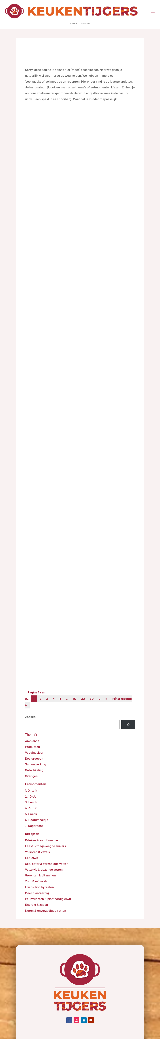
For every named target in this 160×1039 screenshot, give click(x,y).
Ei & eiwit (32, 858)
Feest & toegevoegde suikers (45, 846)
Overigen (31, 776)
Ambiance (32, 741)
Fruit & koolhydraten (39, 887)
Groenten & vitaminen (40, 876)
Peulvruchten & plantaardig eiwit (48, 899)
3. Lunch (31, 802)
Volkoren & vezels (37, 852)
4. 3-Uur (31, 808)
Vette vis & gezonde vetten (44, 870)
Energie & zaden (36, 905)
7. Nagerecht (34, 826)
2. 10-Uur (31, 797)
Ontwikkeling (34, 770)
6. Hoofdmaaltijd (36, 820)
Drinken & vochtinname (41, 840)
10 (76, 699)
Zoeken (30, 717)
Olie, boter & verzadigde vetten (47, 864)
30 (94, 699)
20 (85, 699)
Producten (32, 747)
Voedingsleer (34, 753)
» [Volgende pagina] (109, 699)
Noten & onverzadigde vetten (45, 911)
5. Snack (31, 814)
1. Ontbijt (31, 791)
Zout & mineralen (37, 881)
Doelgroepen (34, 759)
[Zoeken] (128, 725)
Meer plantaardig (37, 893)
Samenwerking (35, 765)
